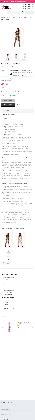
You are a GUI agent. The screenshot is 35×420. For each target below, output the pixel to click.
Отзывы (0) (6, 118)
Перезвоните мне (7, 104)
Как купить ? (6, 1)
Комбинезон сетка (5, 19)
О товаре (6, 110)
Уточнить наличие (8, 100)
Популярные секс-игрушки (6, 412)
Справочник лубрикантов (6, 414)
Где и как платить (18, 1)
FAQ (1, 406)
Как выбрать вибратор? (5, 409)
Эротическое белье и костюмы (13, 17)
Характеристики (8, 114)
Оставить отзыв (15, 67)
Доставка (12, 1)
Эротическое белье (27, 17)
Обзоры (24, 1)
